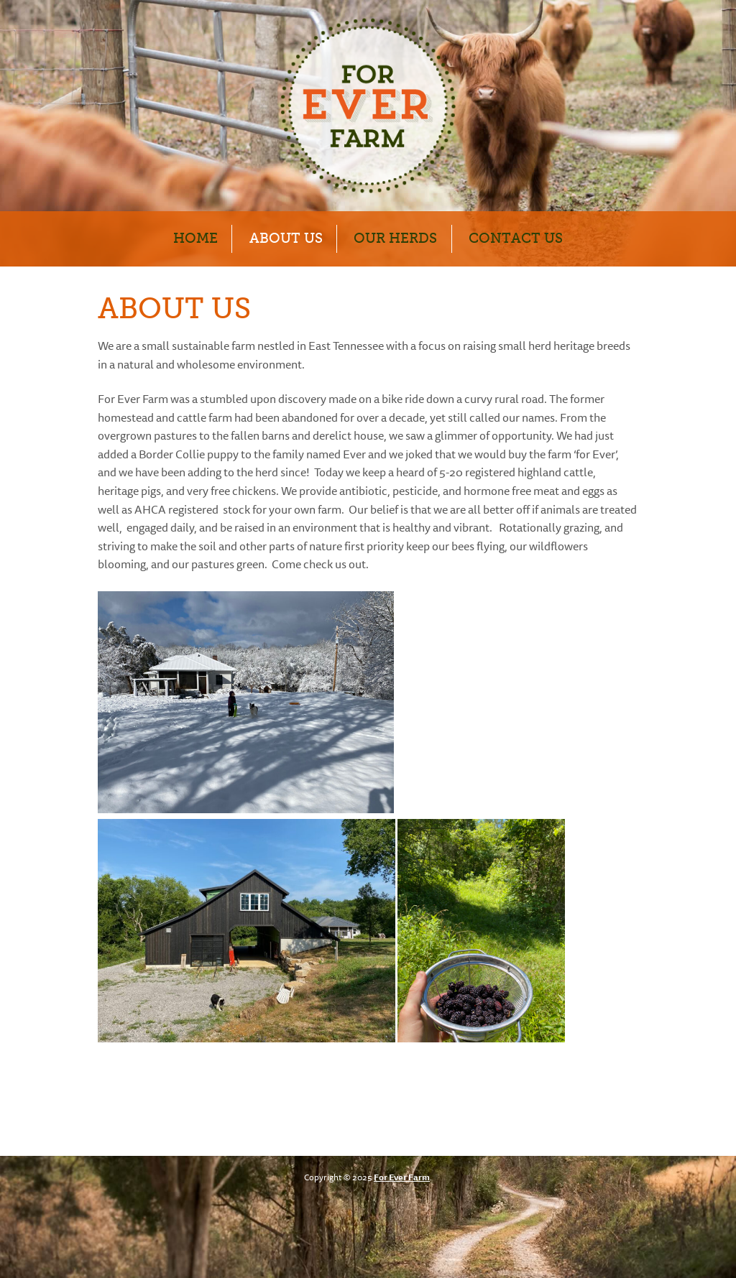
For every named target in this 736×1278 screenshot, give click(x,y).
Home (195, 238)
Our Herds (395, 238)
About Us (286, 238)
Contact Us (516, 238)
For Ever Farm (402, 1178)
